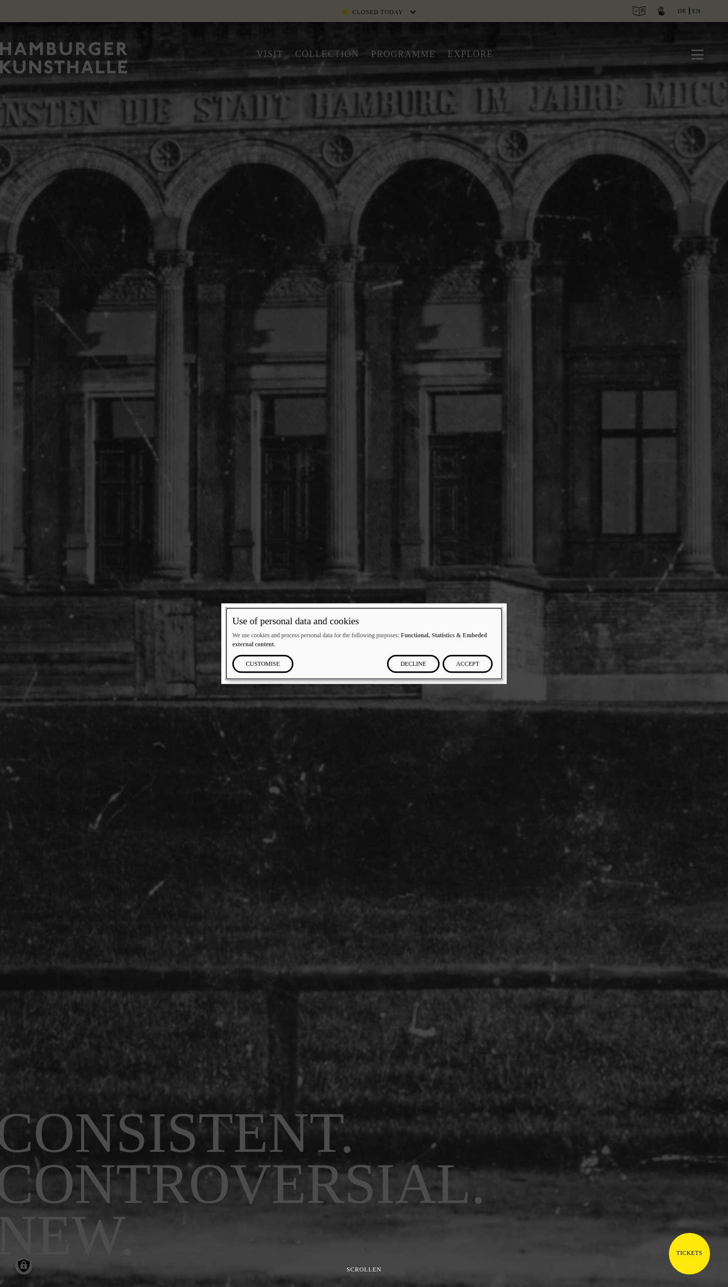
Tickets (689, 1252)
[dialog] (364, 643)
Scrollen (364, 1269)
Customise (263, 663)
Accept (467, 663)
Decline (413, 663)
